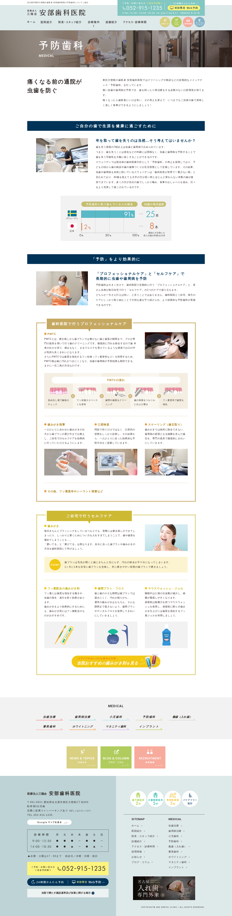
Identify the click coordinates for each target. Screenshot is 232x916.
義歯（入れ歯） (178, 846)
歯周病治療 (83, 716)
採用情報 (137, 851)
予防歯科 (149, 716)
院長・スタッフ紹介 (143, 836)
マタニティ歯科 (178, 862)
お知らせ (137, 857)
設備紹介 (137, 841)
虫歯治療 (49, 716)
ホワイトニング (178, 857)
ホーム (135, 825)
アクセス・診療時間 (143, 846)
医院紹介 (137, 831)
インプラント (149, 726)
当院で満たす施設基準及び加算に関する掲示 (67, 893)
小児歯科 (115, 716)
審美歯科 (49, 726)
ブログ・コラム (141, 862)
